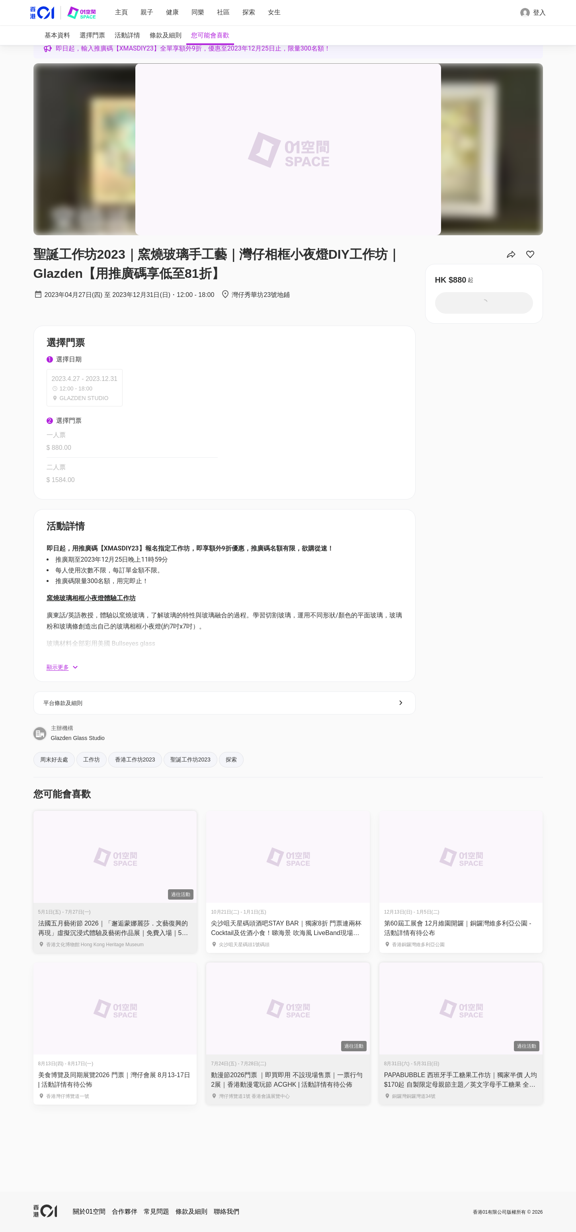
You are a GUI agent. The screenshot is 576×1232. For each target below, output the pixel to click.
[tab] (57, 35)
